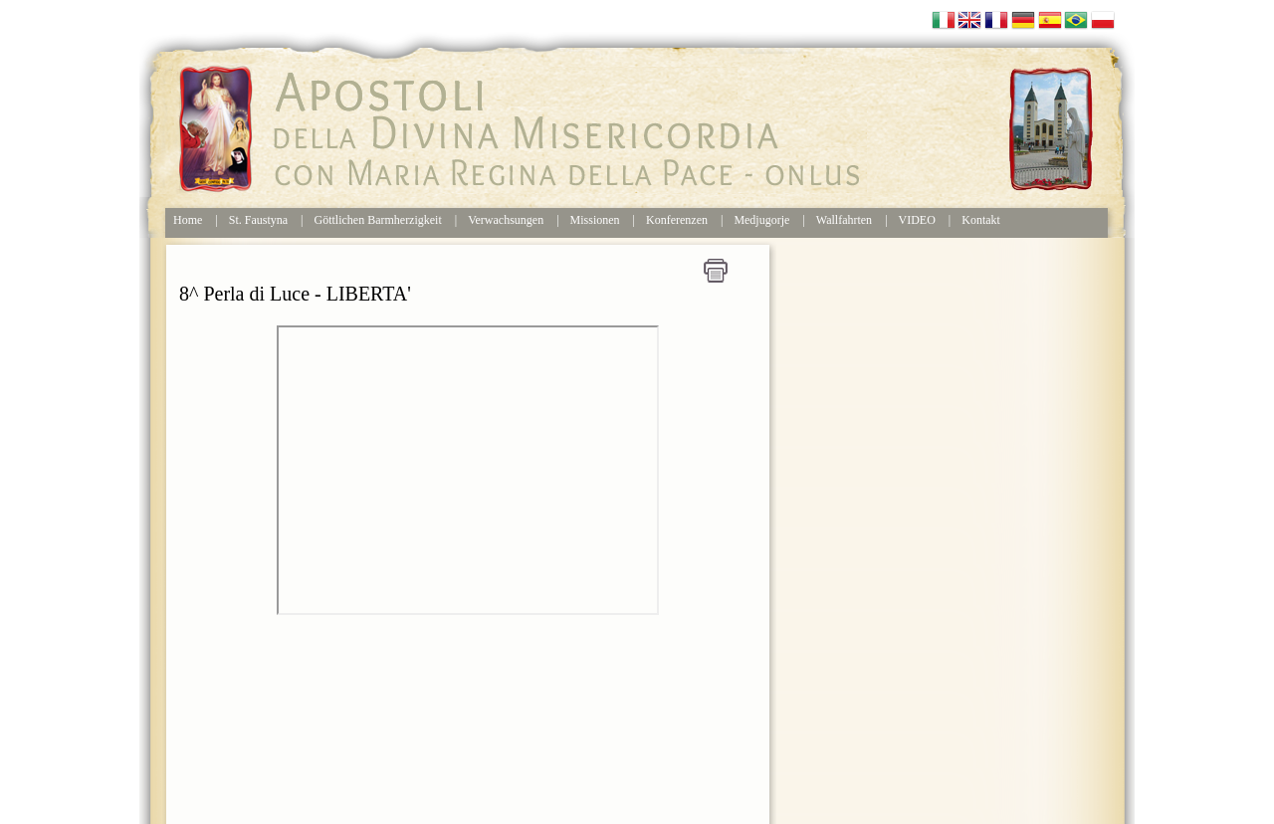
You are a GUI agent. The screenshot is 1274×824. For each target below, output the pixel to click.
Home (187, 220)
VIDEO (917, 220)
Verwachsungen (505, 220)
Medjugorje (761, 220)
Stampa (716, 271)
